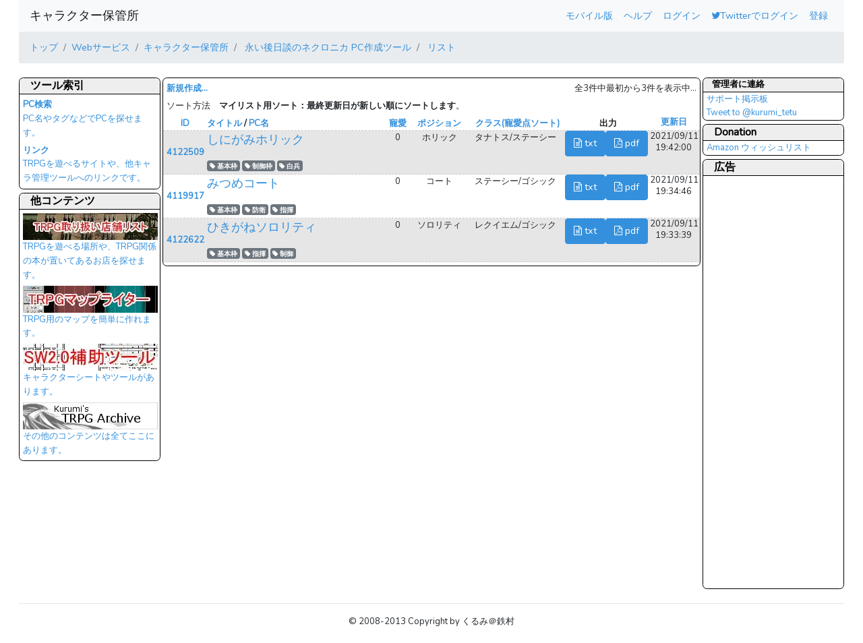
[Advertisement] (760, 381)
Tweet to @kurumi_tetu (752, 112)
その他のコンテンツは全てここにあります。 (90, 432)
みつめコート (243, 183)
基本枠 (223, 166)
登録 (818, 15)
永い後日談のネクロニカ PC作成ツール (326, 47)
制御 (282, 253)
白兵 (289, 166)
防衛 (255, 210)
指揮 (282, 210)
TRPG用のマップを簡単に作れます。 (90, 316)
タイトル (224, 123)
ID (185, 123)
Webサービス (100, 47)
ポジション (439, 123)
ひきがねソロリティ (261, 227)
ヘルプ (638, 15)
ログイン (682, 15)
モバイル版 (589, 15)
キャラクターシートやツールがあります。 (90, 374)
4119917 (185, 196)
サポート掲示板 (737, 99)
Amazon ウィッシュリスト (759, 148)
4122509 (185, 152)
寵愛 (398, 123)
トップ (44, 47)
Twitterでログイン (754, 15)
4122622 (185, 240)
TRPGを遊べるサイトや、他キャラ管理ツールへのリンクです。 (87, 164)
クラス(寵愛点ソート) (517, 123)
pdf (626, 143)
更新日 (674, 122)
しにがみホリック (255, 139)
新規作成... (187, 88)
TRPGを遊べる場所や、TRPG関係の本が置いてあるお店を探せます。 (90, 250)
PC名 (259, 123)
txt (585, 143)
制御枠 (258, 166)
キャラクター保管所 (84, 15)
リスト (440, 47)
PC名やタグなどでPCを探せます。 (82, 118)
